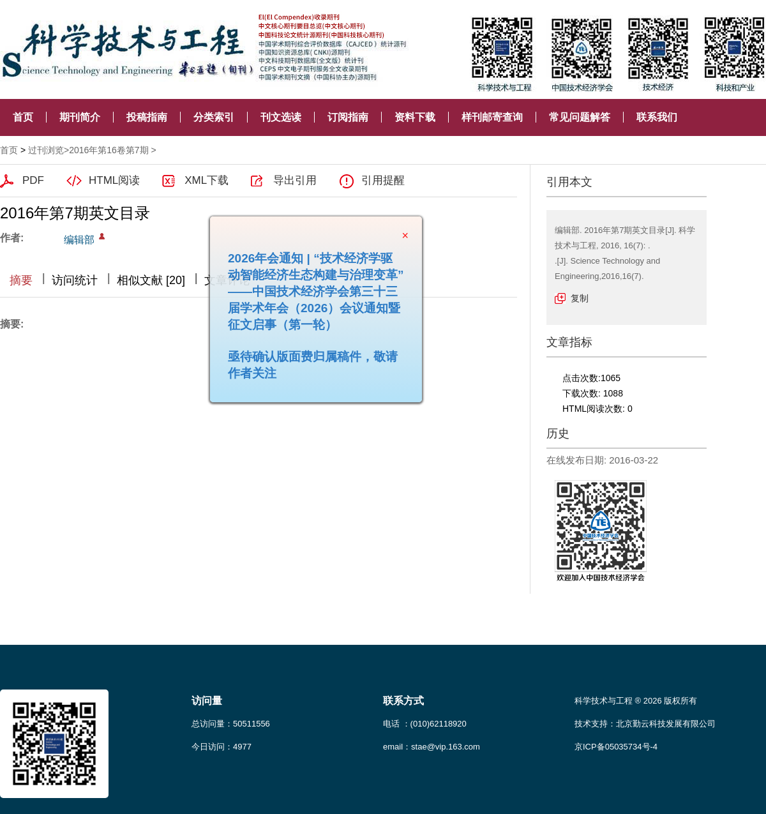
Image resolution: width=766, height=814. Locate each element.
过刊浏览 (46, 150)
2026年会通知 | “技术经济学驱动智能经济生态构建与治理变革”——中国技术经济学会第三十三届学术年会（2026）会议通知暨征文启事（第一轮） (312, 288)
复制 (580, 298)
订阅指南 (347, 117)
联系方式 (403, 700)
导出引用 (295, 180)
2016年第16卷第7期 (109, 150)
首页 (23, 117)
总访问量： (231, 723)
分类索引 (213, 117)
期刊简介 (79, 117)
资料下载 (414, 117)
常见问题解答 (579, 117)
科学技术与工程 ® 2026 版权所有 (635, 700)
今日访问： (222, 746)
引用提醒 (383, 180)
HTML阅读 (114, 180)
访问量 (207, 700)
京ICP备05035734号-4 (615, 746)
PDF (33, 180)
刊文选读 (280, 117)
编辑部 (79, 239)
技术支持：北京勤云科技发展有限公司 (645, 723)
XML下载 (206, 180)
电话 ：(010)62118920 (425, 723)
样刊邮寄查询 (492, 117)
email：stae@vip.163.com (431, 746)
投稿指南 (146, 117)
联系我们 (656, 117)
